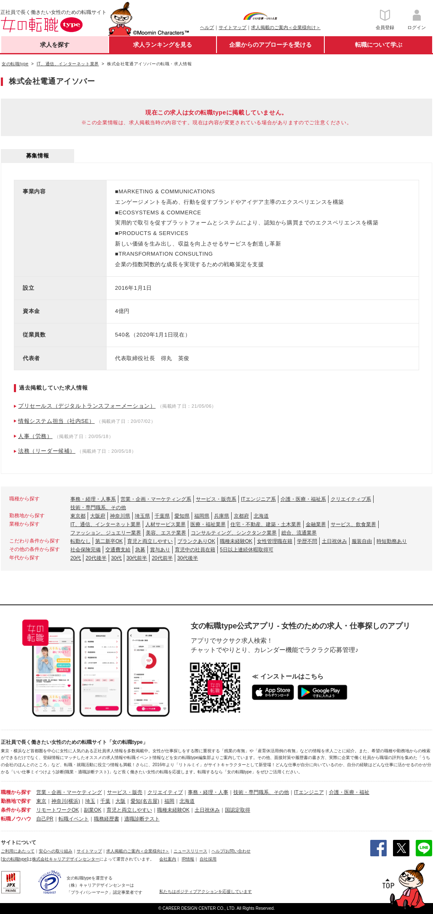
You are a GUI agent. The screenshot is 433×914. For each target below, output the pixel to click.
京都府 (241, 516)
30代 (116, 558)
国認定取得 (237, 809)
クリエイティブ (165, 792)
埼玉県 (142, 516)
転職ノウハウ (16, 818)
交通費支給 (118, 550)
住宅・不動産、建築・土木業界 (265, 524)
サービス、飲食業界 (353, 524)
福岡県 (201, 516)
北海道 (261, 516)
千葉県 (162, 516)
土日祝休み (334, 541)
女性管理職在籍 (274, 541)
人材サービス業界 (165, 524)
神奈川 (59, 801)
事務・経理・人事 (208, 792)
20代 (75, 558)
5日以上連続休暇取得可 (246, 550)
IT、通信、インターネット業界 (105, 524)
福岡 (169, 801)
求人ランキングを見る (162, 44)
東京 (41, 801)
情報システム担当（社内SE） (56, 421)
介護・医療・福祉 (349, 792)
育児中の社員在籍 (195, 550)
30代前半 (136, 558)
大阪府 (97, 516)
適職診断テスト (142, 818)
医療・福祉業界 (208, 524)
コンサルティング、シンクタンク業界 (234, 533)
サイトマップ (232, 27)
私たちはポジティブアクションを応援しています (205, 891)
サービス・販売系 (216, 499)
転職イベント (74, 818)
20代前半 (162, 558)
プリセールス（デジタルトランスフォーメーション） (86, 406)
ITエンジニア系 (258, 499)
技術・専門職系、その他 (98, 507)
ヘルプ (207, 27)
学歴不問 (307, 541)
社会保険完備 (85, 550)
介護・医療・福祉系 (303, 499)
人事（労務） (35, 436)
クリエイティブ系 (351, 499)
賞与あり (160, 550)
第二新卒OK (109, 541)
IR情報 (188, 859)
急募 (140, 550)
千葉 (105, 801)
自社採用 (208, 859)
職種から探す (16, 792)
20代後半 (96, 558)
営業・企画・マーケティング (69, 792)
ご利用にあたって (18, 851)
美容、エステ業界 (166, 533)
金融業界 (316, 524)
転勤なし (80, 541)
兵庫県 (221, 516)
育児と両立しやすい (150, 541)
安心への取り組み (55, 851)
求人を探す (54, 44)
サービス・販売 (124, 792)
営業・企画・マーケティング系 (155, 499)
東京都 (78, 516)
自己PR (44, 818)
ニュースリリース (190, 851)
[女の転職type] (14, 859)
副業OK (92, 809)
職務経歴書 (106, 818)
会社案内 (167, 859)
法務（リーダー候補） (46, 451)
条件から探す (16, 809)
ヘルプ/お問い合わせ (231, 851)
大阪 (120, 801)
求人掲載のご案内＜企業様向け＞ (286, 27)
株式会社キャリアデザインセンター (65, 859)
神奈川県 (120, 516)
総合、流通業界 (299, 533)
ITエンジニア (309, 792)
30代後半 (187, 558)
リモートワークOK (57, 809)
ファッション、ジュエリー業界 (105, 533)
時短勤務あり (392, 541)
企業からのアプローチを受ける (270, 44)
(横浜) (73, 801)
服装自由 (362, 541)
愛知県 (182, 516)
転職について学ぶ (378, 44)
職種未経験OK (236, 541)
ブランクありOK (196, 541)
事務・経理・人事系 (93, 499)
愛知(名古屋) (145, 801)
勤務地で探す (16, 801)
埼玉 (90, 801)
